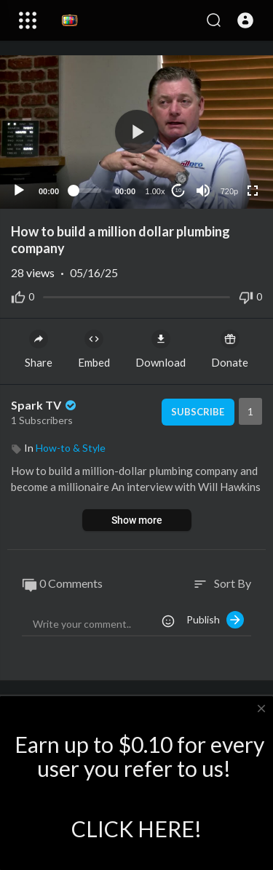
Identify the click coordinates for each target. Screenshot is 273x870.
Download (160, 349)
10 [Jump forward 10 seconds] (178, 190)
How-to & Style (71, 448)
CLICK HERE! (136, 828)
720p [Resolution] (229, 191)
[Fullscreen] (252, 190)
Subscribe (197, 412)
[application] (136, 132)
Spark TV (45, 405)
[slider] (87, 190)
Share (38, 349)
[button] (245, 20)
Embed (94, 349)
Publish (215, 619)
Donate (229, 349)
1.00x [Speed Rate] (155, 191)
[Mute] (203, 190)
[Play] (19, 190)
